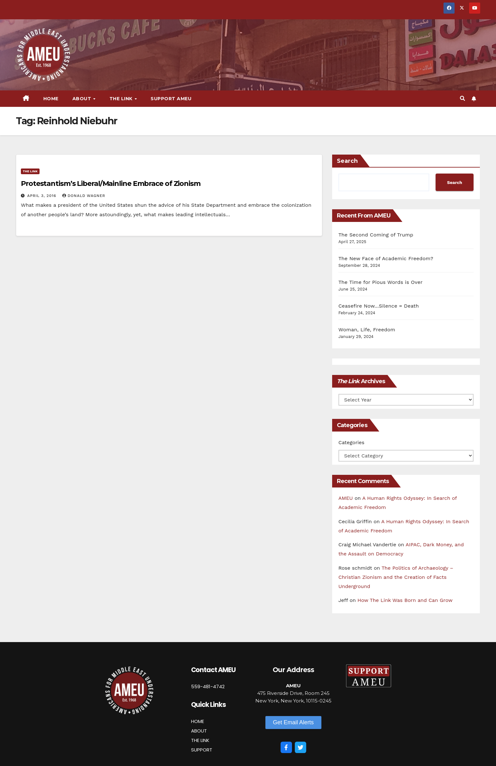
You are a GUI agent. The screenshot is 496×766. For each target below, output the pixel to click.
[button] (462, 98)
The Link (121, 98)
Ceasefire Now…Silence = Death (378, 306)
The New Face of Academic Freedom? (385, 258)
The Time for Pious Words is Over (380, 282)
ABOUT (199, 730)
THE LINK (200, 740)
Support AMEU (171, 98)
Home (51, 98)
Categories (351, 442)
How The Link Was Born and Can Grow (405, 600)
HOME (197, 721)
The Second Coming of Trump (375, 235)
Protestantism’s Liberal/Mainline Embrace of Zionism (111, 183)
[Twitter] (300, 747)
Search (347, 160)
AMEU (345, 498)
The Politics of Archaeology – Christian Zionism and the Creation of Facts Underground (395, 577)
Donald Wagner (83, 195)
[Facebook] (286, 747)
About (82, 98)
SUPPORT (201, 749)
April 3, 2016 (42, 195)
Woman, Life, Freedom (366, 330)
